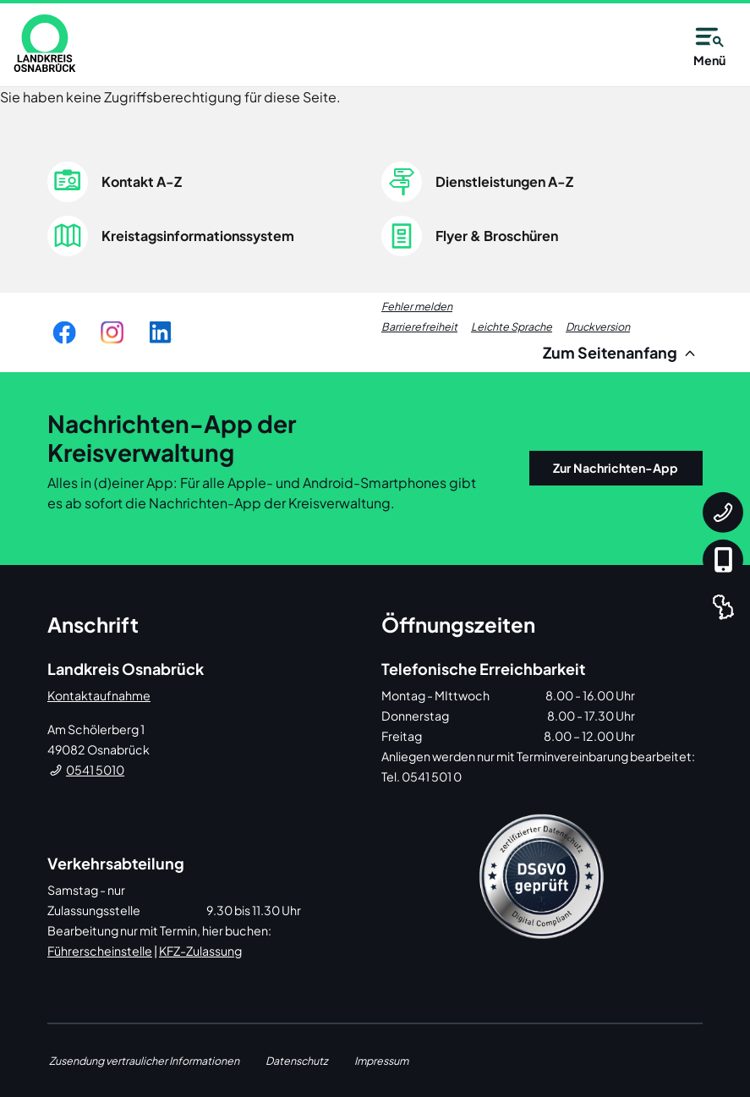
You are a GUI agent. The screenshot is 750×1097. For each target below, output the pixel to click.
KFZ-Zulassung (200, 950)
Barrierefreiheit (419, 326)
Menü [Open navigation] (709, 44)
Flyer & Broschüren (496, 235)
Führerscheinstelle (99, 950)
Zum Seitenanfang (622, 352)
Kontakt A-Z (141, 181)
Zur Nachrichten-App (615, 467)
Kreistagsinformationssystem (197, 235)
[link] (45, 43)
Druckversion (598, 326)
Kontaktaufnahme (99, 695)
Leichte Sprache (511, 326)
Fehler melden (416, 306)
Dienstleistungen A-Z (504, 181)
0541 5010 (95, 769)
